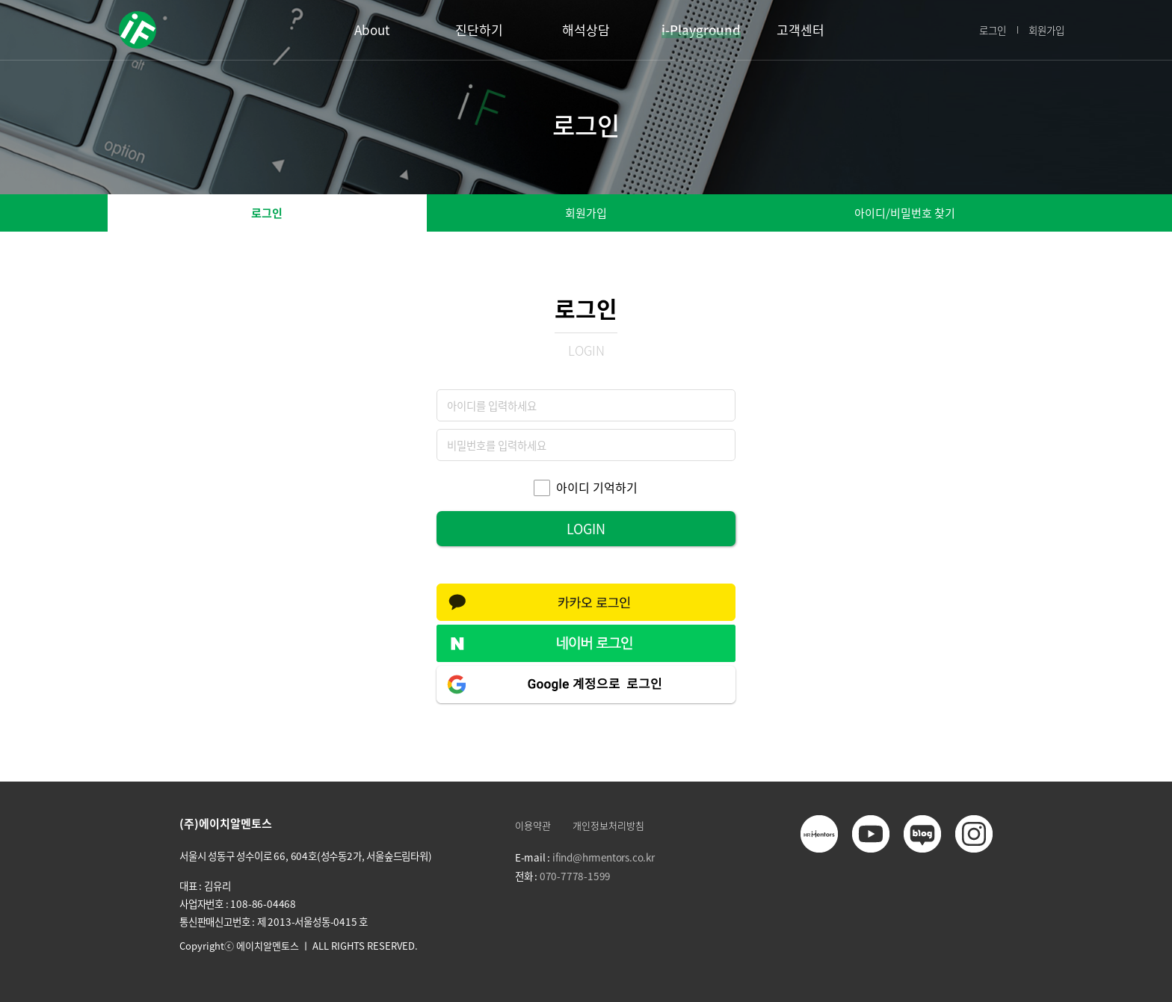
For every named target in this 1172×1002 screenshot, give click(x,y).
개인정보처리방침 (608, 825)
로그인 (992, 29)
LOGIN (586, 529)
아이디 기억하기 (597, 488)
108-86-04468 (263, 903)
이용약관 (533, 825)
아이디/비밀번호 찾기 (904, 213)
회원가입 (1046, 29)
